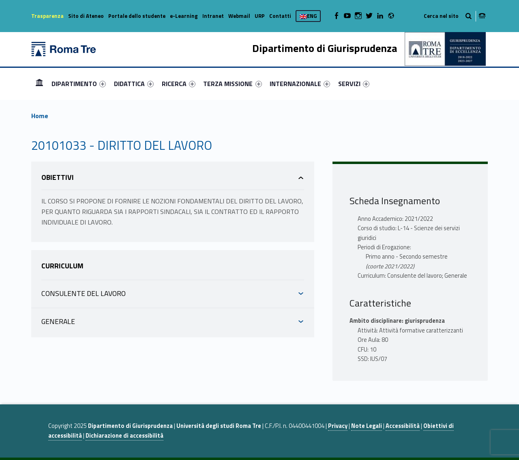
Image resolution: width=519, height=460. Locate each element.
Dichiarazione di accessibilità (124, 435)
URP (260, 16)
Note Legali (366, 425)
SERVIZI (353, 84)
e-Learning (184, 16)
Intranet (213, 16)
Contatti (280, 16)
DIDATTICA (134, 84)
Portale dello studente (136, 16)
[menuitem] (39, 83)
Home (39, 83)
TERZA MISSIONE (232, 84)
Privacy (337, 425)
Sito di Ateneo (86, 16)
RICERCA (178, 84)
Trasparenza (47, 16)
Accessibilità (403, 425)
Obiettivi (57, 177)
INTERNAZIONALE (300, 84)
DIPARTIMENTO (78, 84)
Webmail (239, 16)
